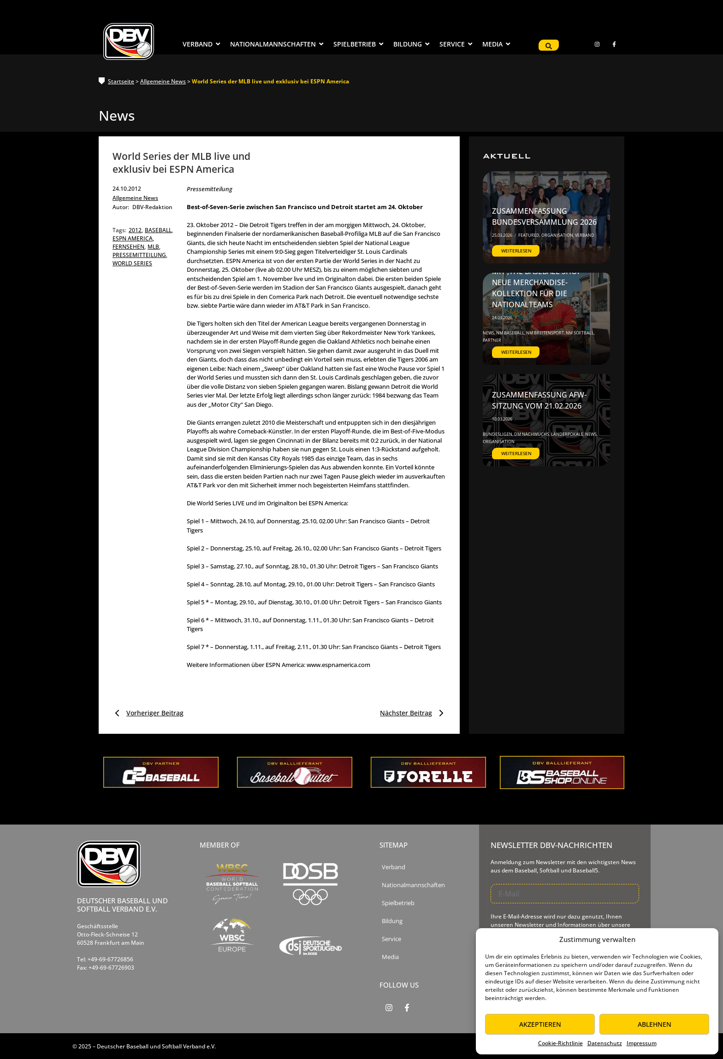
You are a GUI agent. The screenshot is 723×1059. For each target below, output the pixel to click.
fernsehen (129, 247)
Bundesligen (498, 434)
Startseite (121, 81)
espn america (133, 238)
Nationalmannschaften (413, 885)
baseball (159, 230)
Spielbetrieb (398, 903)
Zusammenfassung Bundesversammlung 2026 (544, 216)
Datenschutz (604, 1043)
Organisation (557, 235)
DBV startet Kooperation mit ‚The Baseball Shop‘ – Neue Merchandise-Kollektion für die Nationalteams (542, 282)
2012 (136, 230)
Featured (529, 235)
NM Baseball (510, 333)
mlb (154, 247)
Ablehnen (654, 1024)
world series (132, 263)
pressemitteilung (140, 255)
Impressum (642, 1043)
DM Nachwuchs (532, 434)
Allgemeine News (163, 81)
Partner (492, 340)
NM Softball (580, 333)
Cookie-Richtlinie (560, 1043)
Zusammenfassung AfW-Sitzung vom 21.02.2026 (539, 400)
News (489, 333)
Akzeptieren (540, 1024)
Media (390, 957)
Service (391, 939)
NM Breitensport (545, 333)
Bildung (392, 921)
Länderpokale (567, 434)
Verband (584, 235)
